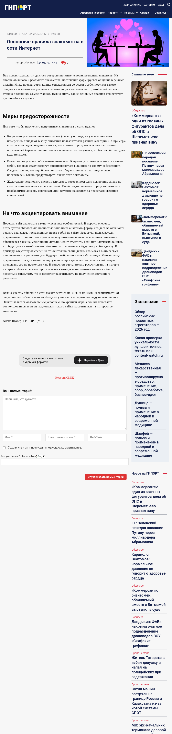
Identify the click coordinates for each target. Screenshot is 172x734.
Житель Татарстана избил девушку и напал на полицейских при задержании (147, 436)
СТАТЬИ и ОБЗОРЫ (34, 34)
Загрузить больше (149, 526)
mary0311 (147, 614)
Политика (136, 357)
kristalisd (146, 707)
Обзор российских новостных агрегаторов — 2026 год (148, 242)
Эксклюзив (146, 230)
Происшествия (139, 428)
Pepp (144, 648)
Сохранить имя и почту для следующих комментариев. (45, 447)
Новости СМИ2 (64, 377)
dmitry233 (147, 677)
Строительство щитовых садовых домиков (150, 658)
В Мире (135, 488)
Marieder (146, 581)
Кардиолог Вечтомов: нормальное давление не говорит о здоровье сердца (154, 168)
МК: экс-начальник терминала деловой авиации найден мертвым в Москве (148, 476)
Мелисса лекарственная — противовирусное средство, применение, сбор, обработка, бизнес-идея (149, 274)
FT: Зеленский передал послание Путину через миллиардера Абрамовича (152, 148)
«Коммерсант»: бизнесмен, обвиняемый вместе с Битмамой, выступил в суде (154, 188)
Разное (56, 34)
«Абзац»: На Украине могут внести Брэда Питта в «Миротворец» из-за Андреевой (148, 516)
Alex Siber (30, 62)
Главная (12, 34)
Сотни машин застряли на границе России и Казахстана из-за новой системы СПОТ (147, 456)
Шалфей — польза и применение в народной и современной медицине (148, 307)
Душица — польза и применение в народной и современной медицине (148, 291)
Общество (137, 110)
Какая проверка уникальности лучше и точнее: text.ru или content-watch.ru (148, 256)
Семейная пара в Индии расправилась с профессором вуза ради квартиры (146, 496)
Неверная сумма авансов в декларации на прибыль (152, 592)
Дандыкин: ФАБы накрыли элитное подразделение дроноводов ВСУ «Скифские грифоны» (154, 207)
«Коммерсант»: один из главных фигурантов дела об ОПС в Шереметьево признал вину (148, 124)
